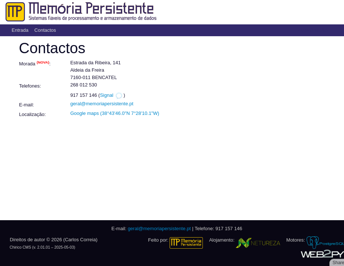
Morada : (35, 63)
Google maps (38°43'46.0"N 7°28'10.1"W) (114, 113)
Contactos (45, 30)
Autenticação (313, 30)
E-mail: (26, 105)
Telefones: (30, 86)
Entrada (20, 30)
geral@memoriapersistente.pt (101, 103)
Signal (111, 95)
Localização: (32, 114)
